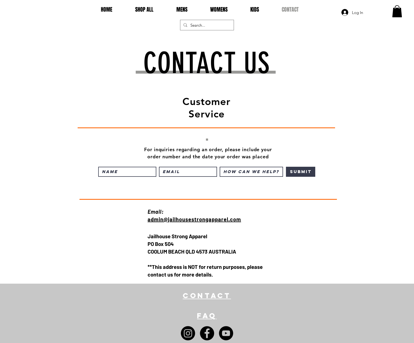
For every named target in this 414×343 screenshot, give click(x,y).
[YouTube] (226, 333)
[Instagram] (188, 333)
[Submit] (300, 172)
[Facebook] (207, 333)
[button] (397, 11)
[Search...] (206, 25)
